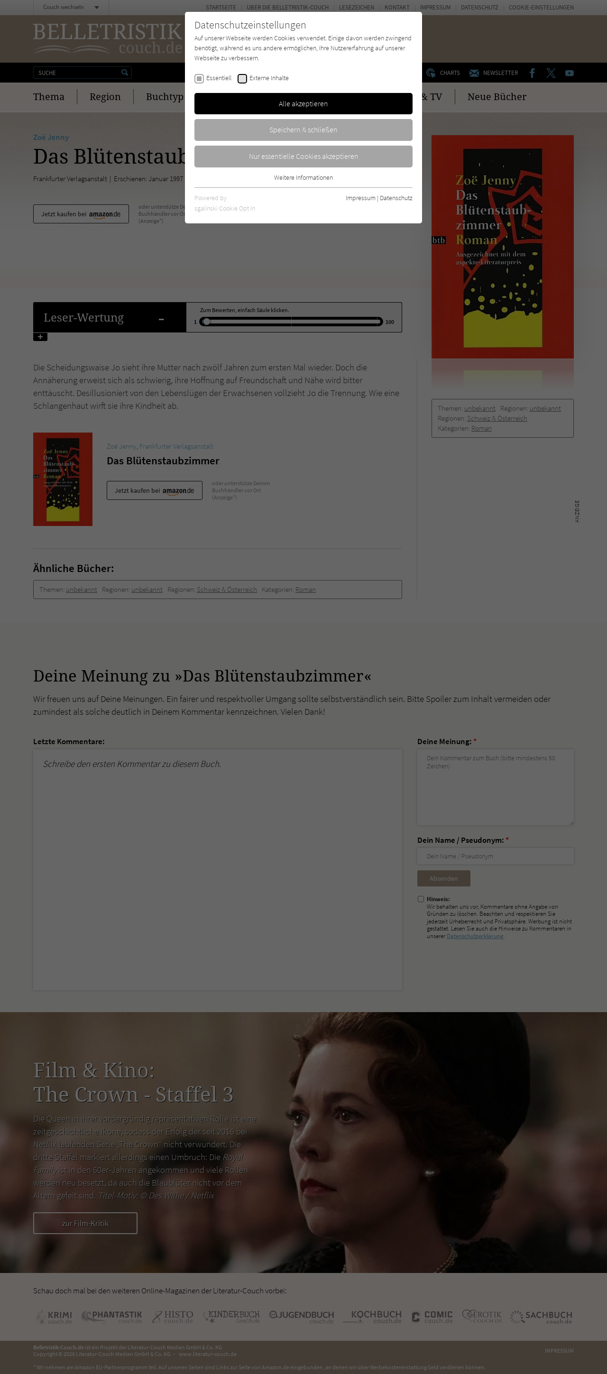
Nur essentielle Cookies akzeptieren (304, 156)
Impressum (361, 198)
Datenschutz (396, 198)
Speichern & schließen (303, 129)
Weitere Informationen (303, 177)
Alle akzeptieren (303, 103)
